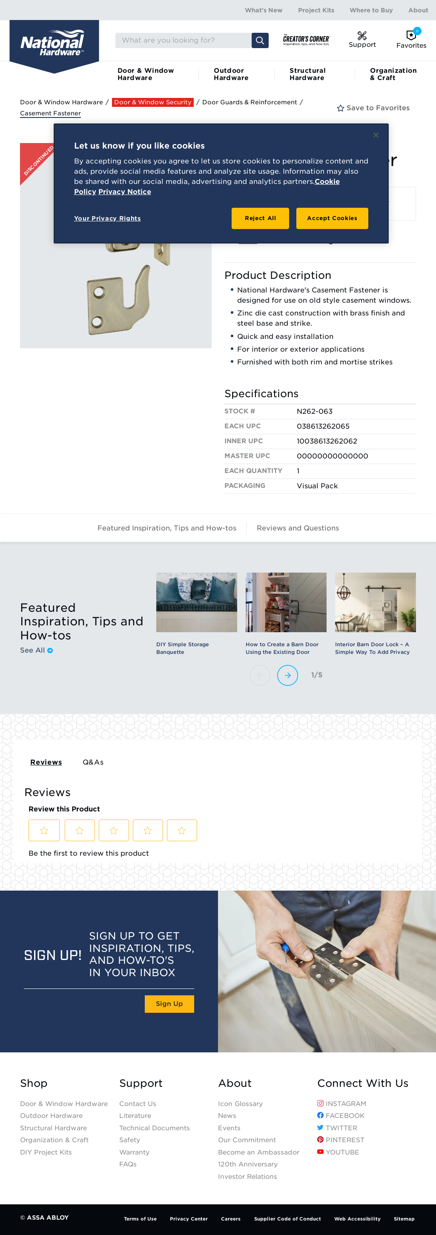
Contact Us (137, 1104)
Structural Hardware (308, 74)
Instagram (342, 1104)
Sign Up (169, 1004)
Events (229, 1128)
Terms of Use (140, 1219)
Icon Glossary (240, 1104)
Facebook (340, 1116)
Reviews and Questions (298, 528)
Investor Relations (247, 1177)
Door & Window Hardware (146, 74)
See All (36, 650)
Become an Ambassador (258, 1152)
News (227, 1116)
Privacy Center (189, 1219)
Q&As (93, 762)
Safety (129, 1140)
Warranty (134, 1152)
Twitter (337, 1128)
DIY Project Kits (46, 1152)
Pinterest (340, 1140)
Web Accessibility (357, 1219)
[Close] (376, 135)
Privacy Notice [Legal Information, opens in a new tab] (124, 192)
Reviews (46, 762)
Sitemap (404, 1219)
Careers (231, 1219)
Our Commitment (247, 1140)
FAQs (128, 1164)
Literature (135, 1116)
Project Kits (316, 10)
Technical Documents (154, 1128)
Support (141, 1083)
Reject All (260, 218)
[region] (221, 183)
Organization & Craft (393, 74)
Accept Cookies (332, 218)
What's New (264, 10)
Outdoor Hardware (231, 74)
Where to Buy (371, 10)
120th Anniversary (248, 1164)
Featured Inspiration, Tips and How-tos (167, 528)
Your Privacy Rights (107, 218)
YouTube (338, 1152)
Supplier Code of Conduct (287, 1219)
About (418, 10)
